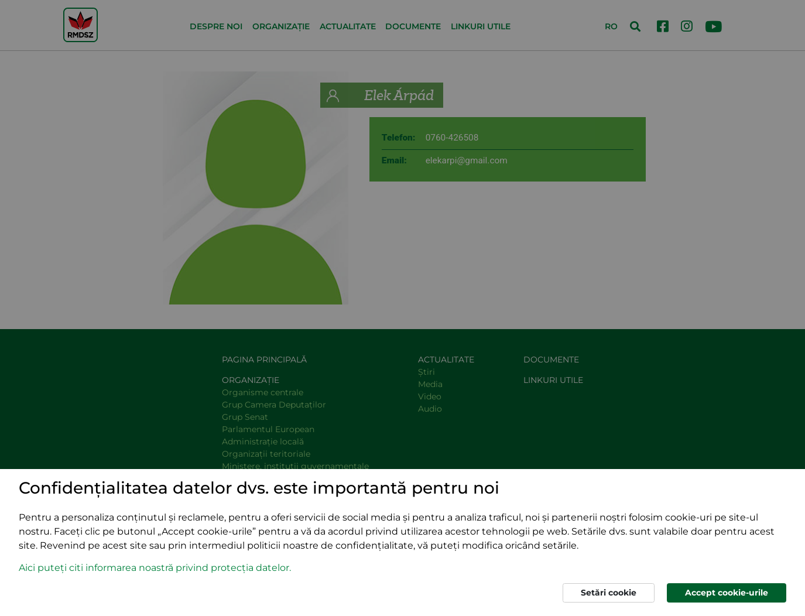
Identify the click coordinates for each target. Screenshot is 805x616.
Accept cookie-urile (726, 592)
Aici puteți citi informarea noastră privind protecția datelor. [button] (155, 567)
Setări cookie (608, 592)
